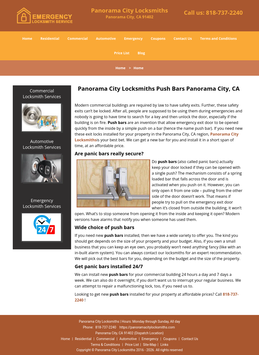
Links (164, 345)
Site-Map (149, 345)
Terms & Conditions (105, 345)
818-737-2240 (224, 12)
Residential (49, 38)
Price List (121, 53)
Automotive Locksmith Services (42, 144)
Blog (141, 53)
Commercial (77, 38)
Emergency (133, 38)
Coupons (158, 38)
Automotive (106, 38)
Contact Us (183, 38)
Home (27, 38)
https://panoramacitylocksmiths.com (147, 327)
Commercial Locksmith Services (42, 93)
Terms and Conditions (218, 38)
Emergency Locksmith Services (42, 203)
